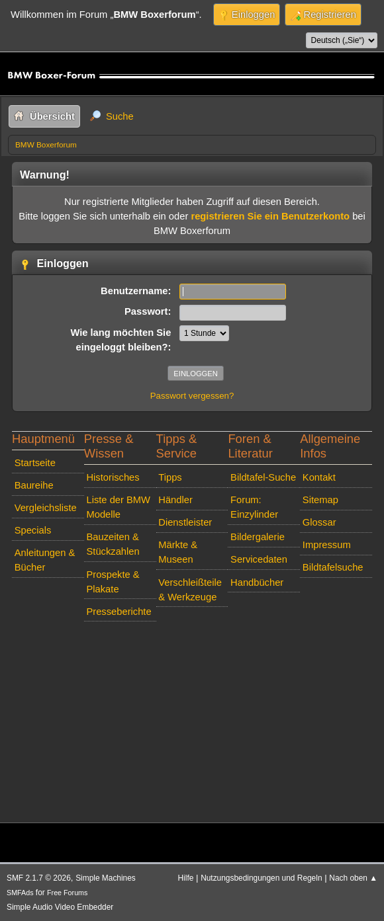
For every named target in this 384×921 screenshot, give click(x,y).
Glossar (319, 522)
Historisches (112, 477)
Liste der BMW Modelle (118, 507)
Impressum (327, 545)
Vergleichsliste (46, 507)
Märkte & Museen (177, 552)
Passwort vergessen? (192, 396)
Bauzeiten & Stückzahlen (112, 544)
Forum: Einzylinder (254, 507)
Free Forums (67, 893)
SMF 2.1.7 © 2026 (39, 878)
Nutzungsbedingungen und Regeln (261, 878)
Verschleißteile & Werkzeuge (190, 589)
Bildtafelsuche (333, 567)
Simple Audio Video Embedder (60, 907)
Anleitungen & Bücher (45, 560)
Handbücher (256, 582)
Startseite (35, 463)
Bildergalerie (257, 537)
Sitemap (320, 500)
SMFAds (20, 893)
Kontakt (319, 477)
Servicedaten (258, 559)
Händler (175, 500)
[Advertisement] (192, 719)
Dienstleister (185, 522)
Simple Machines (105, 878)
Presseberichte (118, 611)
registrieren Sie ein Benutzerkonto (270, 216)
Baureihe (34, 485)
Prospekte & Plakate (112, 581)
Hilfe (186, 878)
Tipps (169, 477)
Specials (33, 530)
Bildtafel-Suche (263, 477)
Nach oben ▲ (353, 878)
